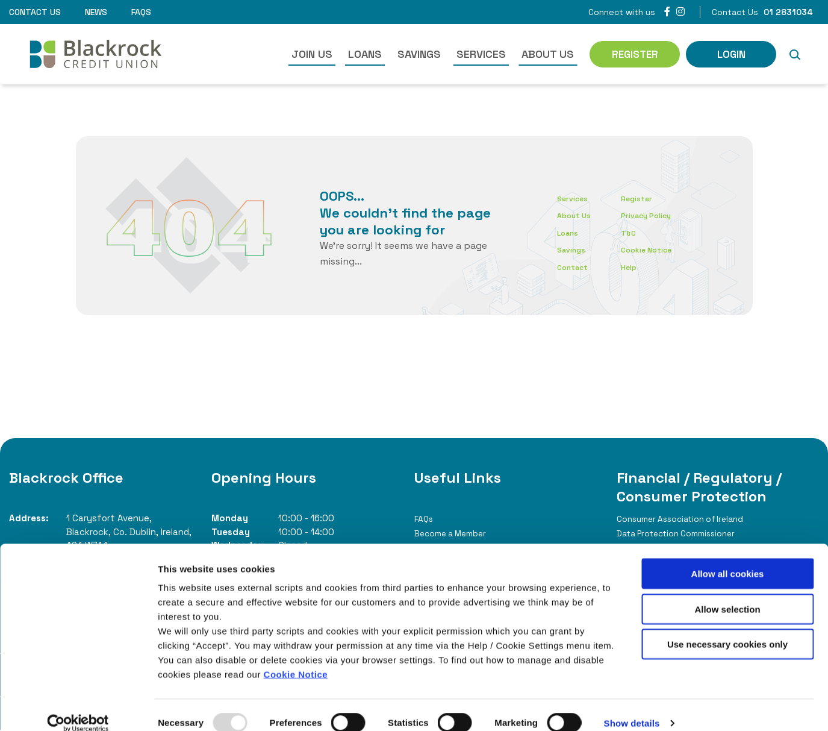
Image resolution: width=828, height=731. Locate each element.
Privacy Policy (662, 215)
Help (641, 266)
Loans (365, 54)
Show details (632, 707)
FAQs (141, 12)
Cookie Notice (296, 658)
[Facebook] (667, 11)
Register (651, 198)
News (96, 12)
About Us (547, 54)
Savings (419, 54)
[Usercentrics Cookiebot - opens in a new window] (78, 707)
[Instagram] (680, 11)
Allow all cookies (727, 558)
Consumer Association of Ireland (691, 518)
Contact (575, 266)
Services (481, 54)
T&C (641, 232)
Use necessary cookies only (727, 628)
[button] (794, 54)
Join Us (311, 54)
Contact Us (35, 12)
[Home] (88, 54)
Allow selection (727, 593)
